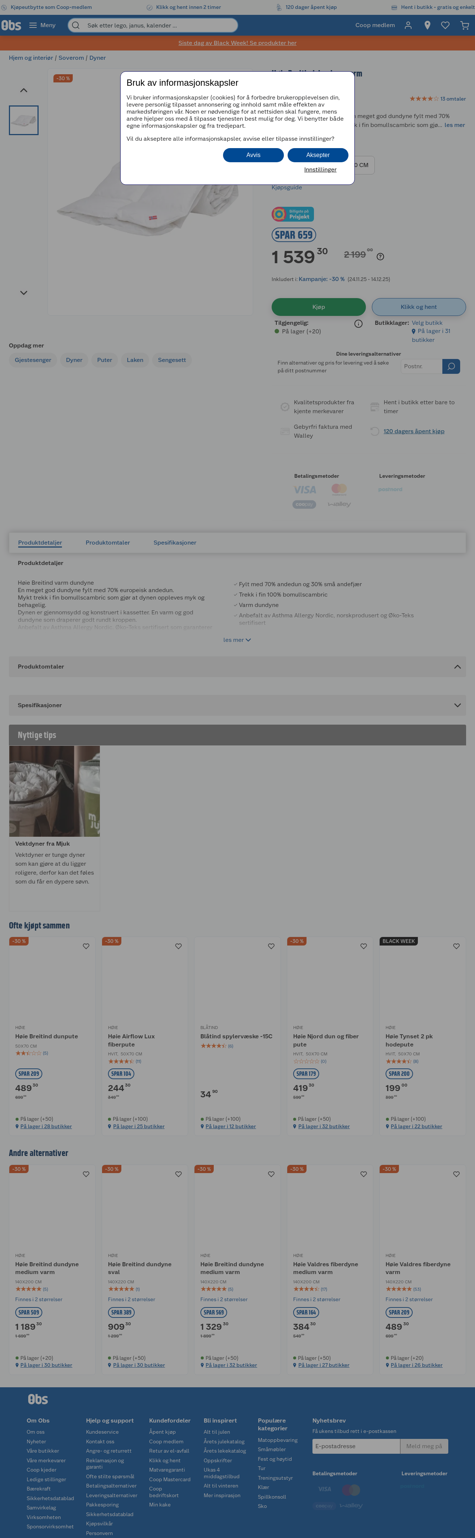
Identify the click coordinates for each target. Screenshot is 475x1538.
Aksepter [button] (318, 155)
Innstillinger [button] (320, 169)
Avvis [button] (253, 155)
